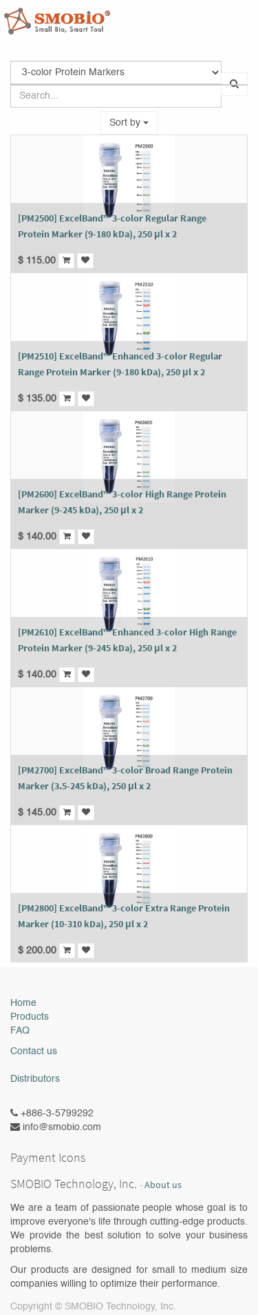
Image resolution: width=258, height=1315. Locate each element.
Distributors (35, 1079)
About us (163, 1185)
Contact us (33, 1051)
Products (29, 1017)
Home (23, 1003)
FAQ (20, 1031)
